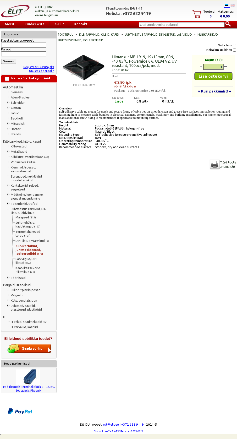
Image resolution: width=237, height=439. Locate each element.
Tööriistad (18, 278)
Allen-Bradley (20, 97)
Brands (16, 134)
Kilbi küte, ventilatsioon (30, 157)
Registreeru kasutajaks (38, 67)
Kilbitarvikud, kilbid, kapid (22, 141)
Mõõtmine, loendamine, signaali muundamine (27, 196)
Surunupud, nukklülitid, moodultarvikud (27, 178)
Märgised (26, 217)
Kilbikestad (19, 146)
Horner (16, 129)
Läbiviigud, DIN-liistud (27, 261)
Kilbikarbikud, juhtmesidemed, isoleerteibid (29, 249)
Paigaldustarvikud (17, 285)
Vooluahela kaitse (23, 162)
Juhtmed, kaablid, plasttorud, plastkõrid (26, 307)
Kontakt (81, 24)
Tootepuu (65, 34)
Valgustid (17, 295)
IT (4, 317)
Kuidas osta (34, 24)
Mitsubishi (18, 123)
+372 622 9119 (132, 424)
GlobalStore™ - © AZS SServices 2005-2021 (118, 431)
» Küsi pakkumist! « (214, 91)
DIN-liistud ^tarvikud (32, 241)
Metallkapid (19, 151)
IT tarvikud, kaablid (24, 327)
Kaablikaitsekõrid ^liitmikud (28, 270)
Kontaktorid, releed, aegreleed (25, 187)
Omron (16, 108)
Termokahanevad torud (28, 233)
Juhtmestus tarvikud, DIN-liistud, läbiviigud (29, 211)
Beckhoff (17, 118)
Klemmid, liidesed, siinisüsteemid (23, 169)
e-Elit (59, 24)
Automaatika (13, 87)
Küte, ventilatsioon (24, 300)
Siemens (17, 92)
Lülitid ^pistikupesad (25, 290)
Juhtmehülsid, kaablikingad (28, 224)
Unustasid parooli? (41, 70)
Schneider (18, 102)
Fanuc (15, 113)
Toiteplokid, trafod (24, 204)
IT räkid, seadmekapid (29, 322)
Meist (10, 24)
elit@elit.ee (111, 424)
